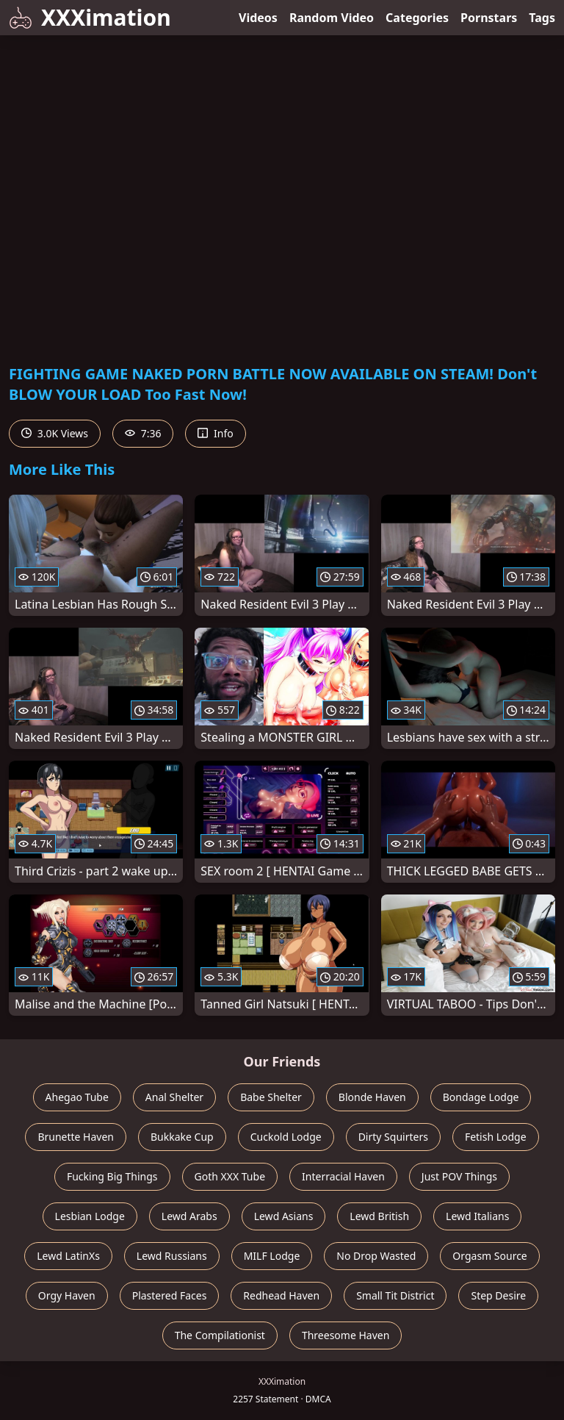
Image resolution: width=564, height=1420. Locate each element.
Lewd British (379, 1216)
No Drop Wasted (376, 1256)
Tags (542, 18)
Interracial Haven (343, 1176)
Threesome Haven (345, 1335)
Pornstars (488, 18)
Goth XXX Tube (230, 1176)
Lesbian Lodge (90, 1216)
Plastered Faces (169, 1295)
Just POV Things (459, 1176)
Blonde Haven (372, 1097)
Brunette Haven (75, 1137)
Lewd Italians (477, 1216)
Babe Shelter (271, 1097)
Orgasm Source (489, 1256)
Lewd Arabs (189, 1216)
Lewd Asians (284, 1216)
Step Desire (498, 1295)
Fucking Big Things (112, 1176)
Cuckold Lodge (286, 1137)
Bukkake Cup (182, 1137)
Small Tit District (395, 1295)
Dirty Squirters (393, 1137)
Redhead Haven (281, 1295)
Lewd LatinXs (68, 1256)
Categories (417, 18)
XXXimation (90, 17)
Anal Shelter (174, 1097)
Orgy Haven (66, 1295)
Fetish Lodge (496, 1137)
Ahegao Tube (77, 1097)
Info (215, 433)
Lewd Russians (172, 1256)
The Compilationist (220, 1335)
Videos (258, 18)
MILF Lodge (272, 1256)
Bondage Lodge (481, 1097)
